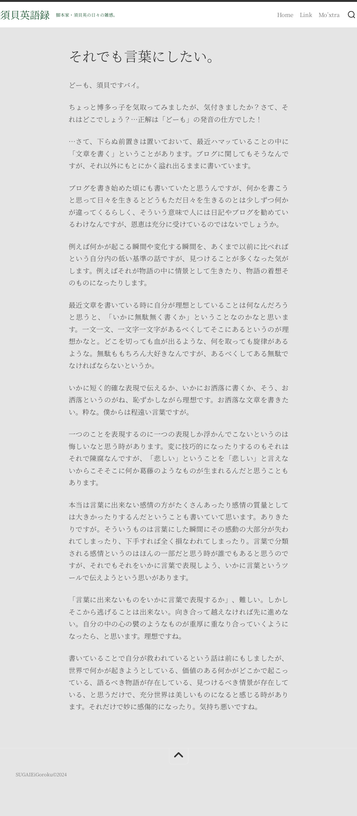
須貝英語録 (37, 14)
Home (273, 14)
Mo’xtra (316, 14)
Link (293, 14)
